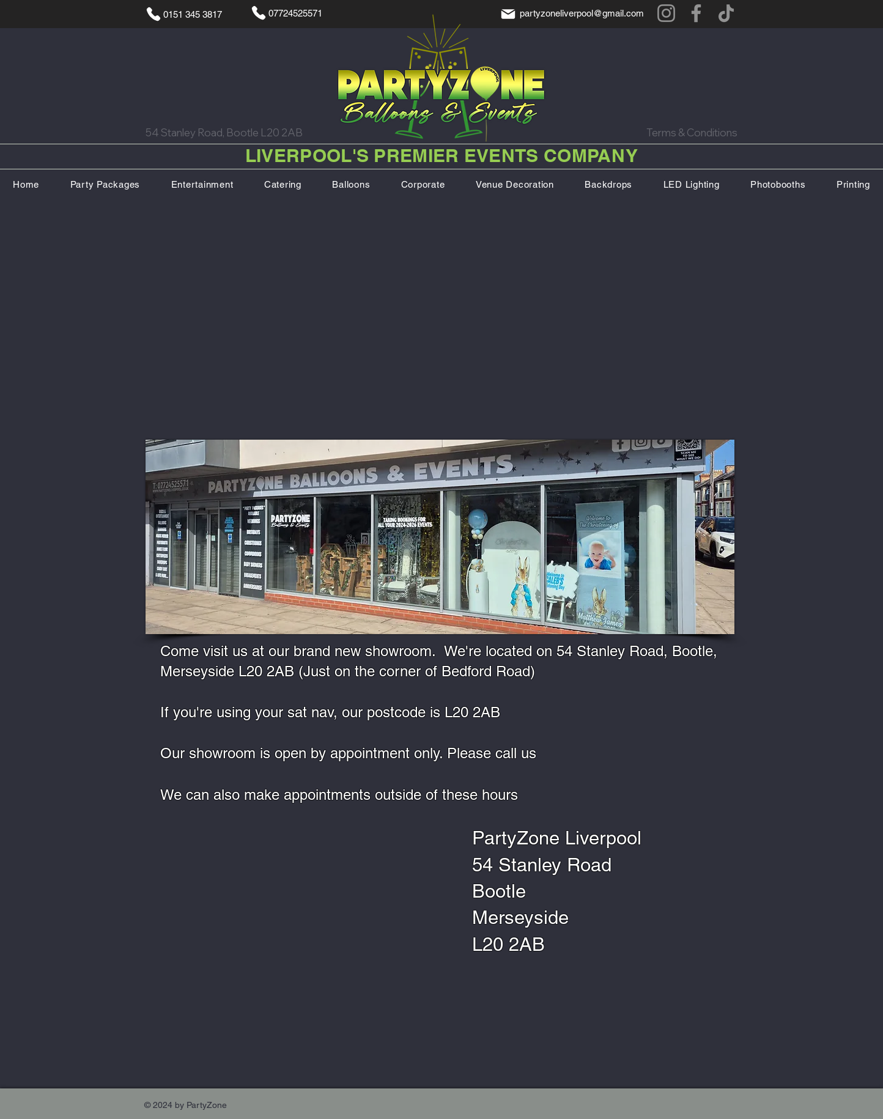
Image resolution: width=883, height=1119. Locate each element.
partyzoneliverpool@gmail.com (582, 13)
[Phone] (153, 14)
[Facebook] (696, 13)
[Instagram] (666, 13)
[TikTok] (726, 13)
